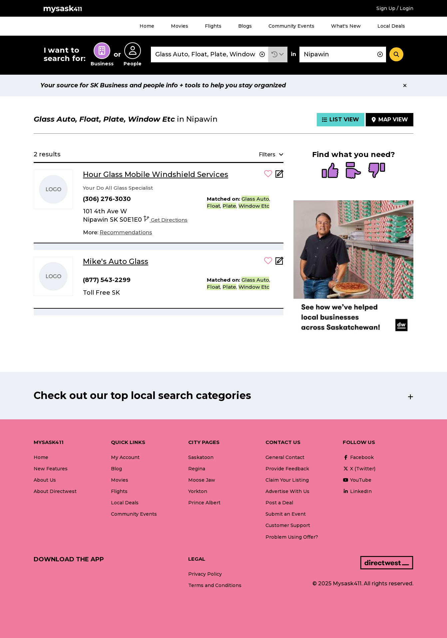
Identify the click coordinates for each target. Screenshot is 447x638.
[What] (209, 54)
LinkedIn (357, 491)
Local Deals (391, 26)
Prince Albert (204, 503)
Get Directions (166, 220)
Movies (179, 26)
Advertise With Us (287, 491)
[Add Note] (279, 176)
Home (147, 26)
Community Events (291, 26)
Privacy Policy (205, 574)
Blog (116, 469)
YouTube (357, 480)
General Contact (284, 457)
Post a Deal (279, 503)
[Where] (342, 54)
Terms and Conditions (214, 585)
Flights (213, 26)
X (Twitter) (359, 469)
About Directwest (55, 491)
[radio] (330, 171)
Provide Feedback (287, 469)
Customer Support (287, 525)
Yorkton (197, 491)
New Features (51, 469)
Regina (196, 469)
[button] (277, 54)
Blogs (245, 26)
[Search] (396, 54)
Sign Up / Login (394, 8)
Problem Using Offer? (291, 537)
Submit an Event (285, 514)
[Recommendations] (126, 232)
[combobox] (209, 54)
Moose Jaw (201, 480)
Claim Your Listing (287, 480)
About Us (45, 480)
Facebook (358, 457)
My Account (125, 457)
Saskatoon (201, 457)
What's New (346, 26)
